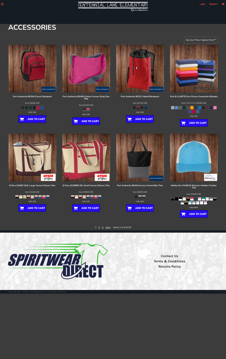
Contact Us (169, 256)
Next (108, 227)
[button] (2, 4)
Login (202, 4)
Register (213, 4)
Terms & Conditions (169, 261)
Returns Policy (169, 266)
